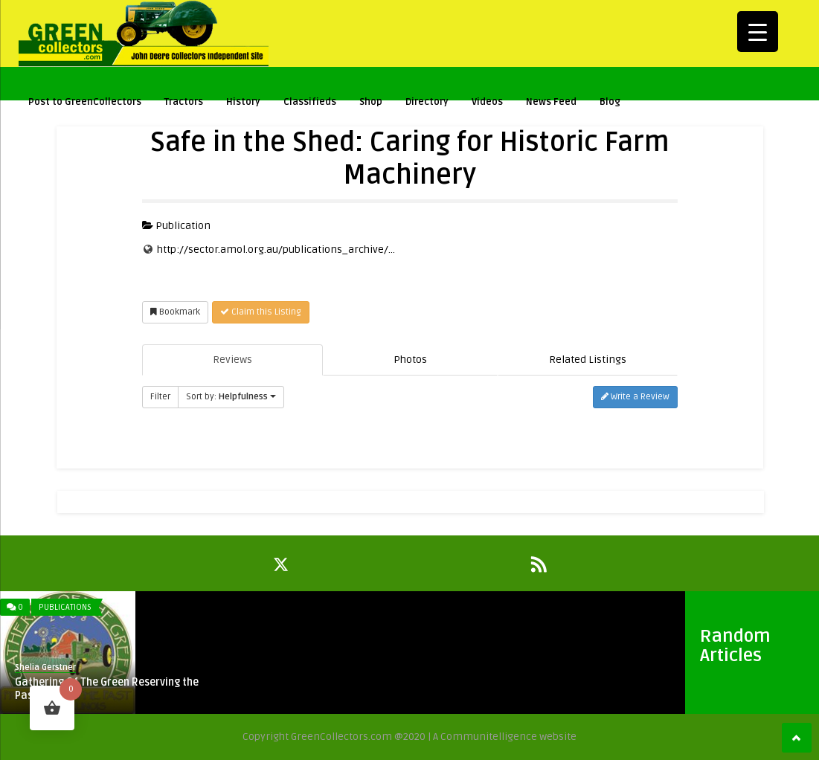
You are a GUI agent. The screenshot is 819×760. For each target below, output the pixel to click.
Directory (427, 102)
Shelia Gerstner (45, 667)
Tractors (183, 102)
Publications (65, 607)
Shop (370, 102)
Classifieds (309, 102)
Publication (176, 225)
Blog (610, 102)
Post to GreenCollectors (84, 102)
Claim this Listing (260, 312)
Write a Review (635, 396)
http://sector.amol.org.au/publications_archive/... (276, 249)
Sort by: (231, 396)
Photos (410, 359)
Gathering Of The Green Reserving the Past (107, 689)
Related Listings (587, 359)
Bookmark (175, 312)
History (243, 102)
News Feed (551, 102)
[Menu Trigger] (757, 31)
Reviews (232, 359)
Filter (160, 396)
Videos (487, 102)
